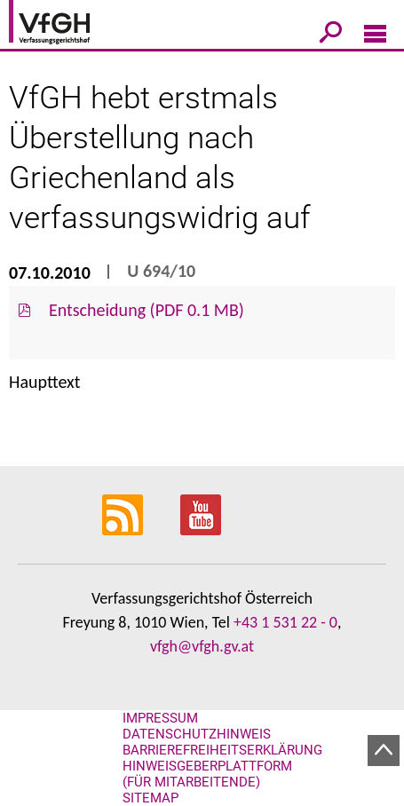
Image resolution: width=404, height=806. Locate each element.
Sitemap (150, 798)
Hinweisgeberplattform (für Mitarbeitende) (207, 774)
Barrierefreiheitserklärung (222, 750)
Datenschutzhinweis (197, 734)
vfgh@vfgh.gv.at (202, 646)
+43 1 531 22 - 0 (285, 622)
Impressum (160, 718)
